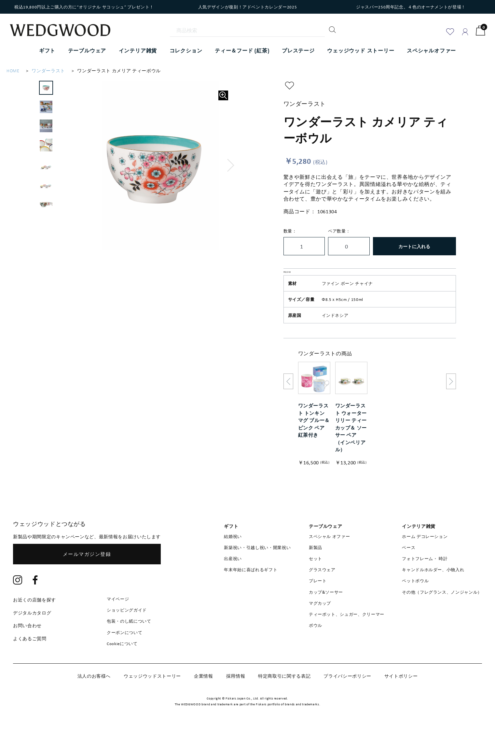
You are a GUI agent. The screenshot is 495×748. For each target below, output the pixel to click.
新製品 (315, 563)
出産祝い (233, 574)
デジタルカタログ (32, 628)
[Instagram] (17, 595)
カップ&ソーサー (326, 607)
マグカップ (320, 618)
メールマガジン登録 (87, 569)
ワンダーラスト (48, 71)
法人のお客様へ (94, 691)
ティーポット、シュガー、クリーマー (346, 629)
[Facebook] (35, 595)
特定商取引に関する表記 (284, 691)
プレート (318, 596)
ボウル (315, 641)
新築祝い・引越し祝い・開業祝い (257, 563)
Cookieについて (122, 659)
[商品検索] (247, 30)
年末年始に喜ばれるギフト (250, 585)
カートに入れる (414, 246)
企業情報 (203, 691)
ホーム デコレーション (424, 552)
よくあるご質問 (30, 654)
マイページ (118, 614)
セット (315, 574)
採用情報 (235, 691)
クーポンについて (124, 648)
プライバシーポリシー (347, 691)
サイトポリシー (401, 691)
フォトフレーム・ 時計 (424, 574)
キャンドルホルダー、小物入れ (433, 585)
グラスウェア (322, 585)
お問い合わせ (27, 641)
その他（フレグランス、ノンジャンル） (442, 607)
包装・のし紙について (129, 637)
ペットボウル (415, 596)
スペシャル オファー (329, 552)
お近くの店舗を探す (34, 615)
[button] (231, 165)
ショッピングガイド (127, 625)
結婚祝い (233, 552)
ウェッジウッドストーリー (152, 691)
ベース (408, 563)
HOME (13, 71)
